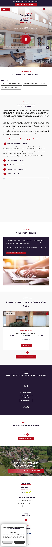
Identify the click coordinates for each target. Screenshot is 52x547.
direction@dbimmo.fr (23, 506)
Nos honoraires (19, 542)
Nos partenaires (9, 542)
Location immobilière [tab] (15, 160)
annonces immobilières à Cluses (15, 147)
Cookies (27, 544)
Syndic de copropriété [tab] (16, 165)
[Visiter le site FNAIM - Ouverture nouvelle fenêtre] (21, 533)
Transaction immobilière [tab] (17, 143)
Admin (37, 542)
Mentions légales (29, 542)
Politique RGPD (45, 542)
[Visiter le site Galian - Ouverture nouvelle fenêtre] (28, 533)
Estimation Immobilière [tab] (16, 169)
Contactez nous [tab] (13, 174)
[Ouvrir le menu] (5, 9)
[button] (27, 352)
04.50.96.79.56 (23, 503)
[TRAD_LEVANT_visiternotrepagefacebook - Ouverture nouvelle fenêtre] (26, 520)
